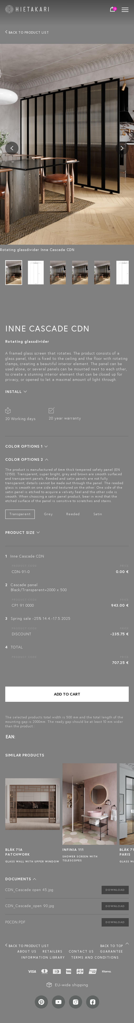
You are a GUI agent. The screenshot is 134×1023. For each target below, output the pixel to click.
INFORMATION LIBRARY (43, 957)
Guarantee (111, 951)
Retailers (53, 951)
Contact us (81, 951)
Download (115, 890)
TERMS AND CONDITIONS (95, 957)
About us (27, 951)
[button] (16, 391)
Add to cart (67, 694)
